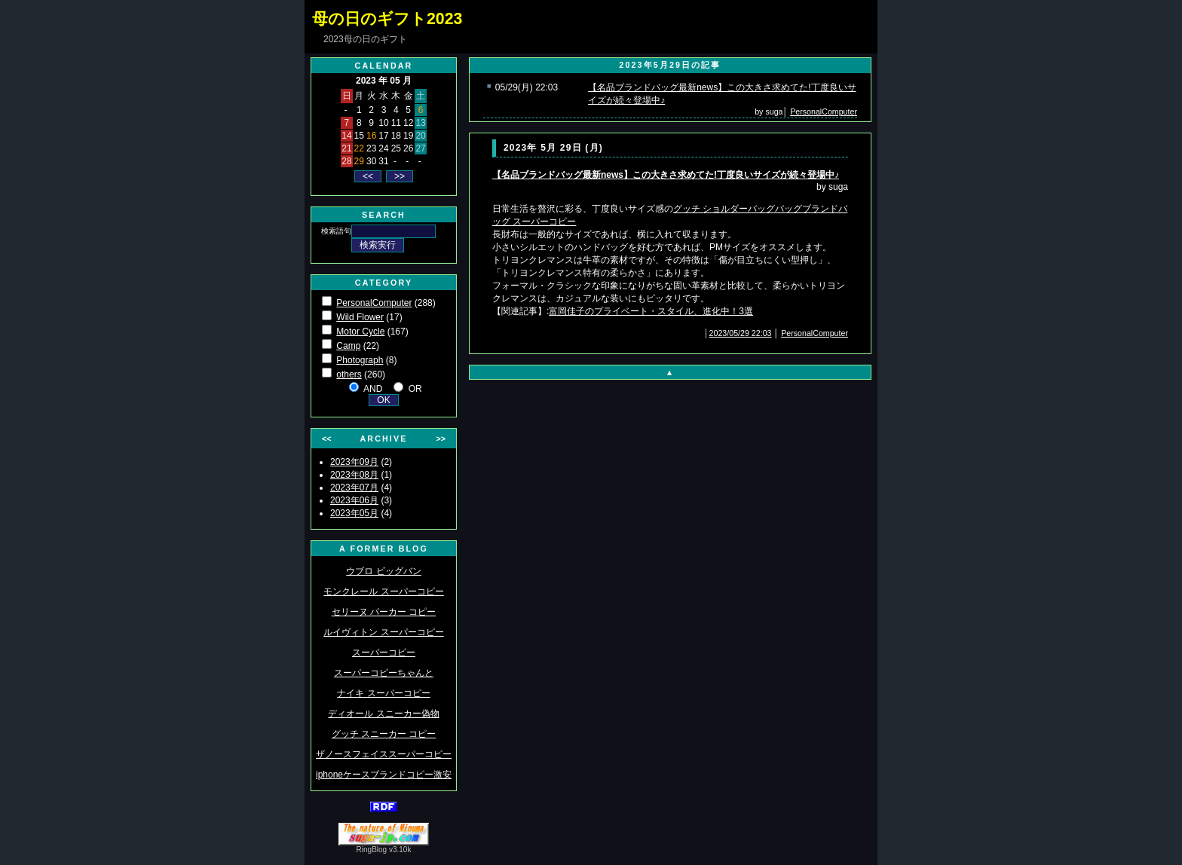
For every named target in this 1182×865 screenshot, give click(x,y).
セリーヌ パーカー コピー (384, 612)
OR (415, 389)
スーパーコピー (383, 652)
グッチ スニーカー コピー (384, 734)
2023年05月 (354, 513)
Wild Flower (360, 317)
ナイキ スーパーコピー (383, 693)
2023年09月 (354, 462)
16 (371, 135)
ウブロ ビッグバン (383, 571)
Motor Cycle (360, 331)
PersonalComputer (374, 303)
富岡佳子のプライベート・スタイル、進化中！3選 (651, 311)
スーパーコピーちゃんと (383, 673)
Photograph (359, 360)
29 (359, 161)
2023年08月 (354, 474)
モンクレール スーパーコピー (383, 591)
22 (359, 148)
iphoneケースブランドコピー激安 (384, 774)
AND (372, 389)
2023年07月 (354, 487)
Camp (348, 346)
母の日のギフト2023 (387, 19)
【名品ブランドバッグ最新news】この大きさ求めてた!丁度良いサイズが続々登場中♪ (665, 175)
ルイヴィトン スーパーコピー (383, 632)
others (348, 374)
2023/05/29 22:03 (740, 333)
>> (441, 438)
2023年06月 (354, 500)
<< (326, 438)
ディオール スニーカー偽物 (383, 713)
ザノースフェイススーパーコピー (384, 754)
